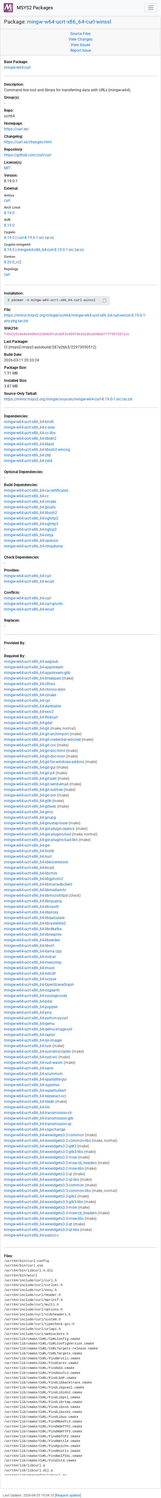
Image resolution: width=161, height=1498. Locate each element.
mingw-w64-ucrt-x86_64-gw (27, 845)
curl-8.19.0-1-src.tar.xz (35, 237)
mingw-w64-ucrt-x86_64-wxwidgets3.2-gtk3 (40, 1146)
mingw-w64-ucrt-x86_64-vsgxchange (34, 1129)
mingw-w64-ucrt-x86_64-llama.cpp (33, 951)
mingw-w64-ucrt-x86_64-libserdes (32, 940)
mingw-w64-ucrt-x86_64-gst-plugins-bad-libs (41, 840)
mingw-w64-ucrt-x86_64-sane (28, 1068)
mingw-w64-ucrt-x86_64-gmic (28, 812)
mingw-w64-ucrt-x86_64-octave (30, 979)
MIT (7, 168)
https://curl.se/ (16, 129)
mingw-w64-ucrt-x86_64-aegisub (31, 661)
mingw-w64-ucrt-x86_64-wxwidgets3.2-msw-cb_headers (50, 1163)
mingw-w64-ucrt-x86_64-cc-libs (30, 433)
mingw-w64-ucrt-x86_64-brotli (29, 422)
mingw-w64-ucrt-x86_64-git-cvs (30, 745)
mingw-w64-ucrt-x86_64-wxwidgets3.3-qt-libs (41, 1230)
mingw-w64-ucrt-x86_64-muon (29, 968)
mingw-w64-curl (17, 67)
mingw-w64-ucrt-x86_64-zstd (28, 461)
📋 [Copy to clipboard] (104, 300)
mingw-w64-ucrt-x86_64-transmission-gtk (38, 1118)
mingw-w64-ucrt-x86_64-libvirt (29, 945)
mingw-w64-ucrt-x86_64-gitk (27, 801)
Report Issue (80, 50)
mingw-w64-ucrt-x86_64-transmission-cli (38, 1113)
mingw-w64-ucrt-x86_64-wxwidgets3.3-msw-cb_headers (50, 1213)
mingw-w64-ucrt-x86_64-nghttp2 (31, 518)
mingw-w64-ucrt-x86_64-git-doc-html (34, 751)
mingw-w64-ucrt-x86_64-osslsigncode (35, 996)
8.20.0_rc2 (12, 262)
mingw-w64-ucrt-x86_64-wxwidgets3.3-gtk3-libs (43, 1202)
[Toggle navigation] (151, 8)
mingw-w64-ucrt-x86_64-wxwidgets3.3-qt (38, 1224)
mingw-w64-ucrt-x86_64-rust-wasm (33, 1062)
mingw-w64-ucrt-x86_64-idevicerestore (36, 862)
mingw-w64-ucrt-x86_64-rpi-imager (33, 1040)
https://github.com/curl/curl (27, 155)
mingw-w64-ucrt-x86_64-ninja (28, 535)
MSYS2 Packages (28, 7)
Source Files (80, 34)
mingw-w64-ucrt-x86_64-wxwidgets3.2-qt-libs (41, 1179)
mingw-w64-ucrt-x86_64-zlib (27, 455)
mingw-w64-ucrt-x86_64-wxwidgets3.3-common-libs (47, 1191)
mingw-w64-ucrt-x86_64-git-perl (30, 778)
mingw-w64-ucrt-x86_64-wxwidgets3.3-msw (40, 1207)
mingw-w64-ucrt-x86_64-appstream (33, 667)
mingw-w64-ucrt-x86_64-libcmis (30, 873)
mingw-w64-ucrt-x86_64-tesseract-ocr (35, 1096)
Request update (68, 1495)
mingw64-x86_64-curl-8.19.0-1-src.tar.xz (50, 250)
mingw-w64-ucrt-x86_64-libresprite (32, 934)
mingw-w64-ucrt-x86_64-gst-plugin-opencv (39, 829)
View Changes (80, 39)
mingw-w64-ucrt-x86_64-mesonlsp (32, 962)
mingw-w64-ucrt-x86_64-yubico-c (31, 1235)
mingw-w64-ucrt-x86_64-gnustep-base (36, 823)
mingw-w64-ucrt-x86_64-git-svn (30, 795)
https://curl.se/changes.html (28, 142)
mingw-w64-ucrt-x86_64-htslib (29, 851)
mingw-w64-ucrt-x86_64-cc (26, 496)
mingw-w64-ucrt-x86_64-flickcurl (31, 717)
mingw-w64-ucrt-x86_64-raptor (29, 1035)
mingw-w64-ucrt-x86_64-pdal (28, 1001)
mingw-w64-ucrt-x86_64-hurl (27, 856)
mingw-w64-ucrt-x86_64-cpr (27, 700)
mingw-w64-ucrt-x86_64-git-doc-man (34, 756)
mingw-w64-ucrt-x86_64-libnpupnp (33, 901)
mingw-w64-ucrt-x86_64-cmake (30, 501)
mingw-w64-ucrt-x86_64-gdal (28, 723)
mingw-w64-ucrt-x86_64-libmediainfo (35, 890)
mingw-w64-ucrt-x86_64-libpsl (29, 444)
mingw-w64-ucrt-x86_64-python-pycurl (36, 1018)
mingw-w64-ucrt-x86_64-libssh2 (30, 513)
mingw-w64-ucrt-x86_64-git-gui (30, 767)
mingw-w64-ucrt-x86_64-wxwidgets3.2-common (44, 1135)
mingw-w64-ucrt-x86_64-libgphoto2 (33, 879)
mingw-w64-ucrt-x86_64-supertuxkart (35, 1090)
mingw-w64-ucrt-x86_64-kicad (29, 868)
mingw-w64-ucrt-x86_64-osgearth (32, 990)
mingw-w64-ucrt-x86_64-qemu (29, 1023)
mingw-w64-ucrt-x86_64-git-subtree (33, 790)
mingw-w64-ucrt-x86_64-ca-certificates (36, 490)
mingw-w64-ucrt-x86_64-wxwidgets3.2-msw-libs (44, 1168)
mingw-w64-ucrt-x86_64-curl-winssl (69, 22)
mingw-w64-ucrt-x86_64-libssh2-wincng (37, 449)
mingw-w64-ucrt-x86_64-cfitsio (29, 684)
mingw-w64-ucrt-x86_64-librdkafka (33, 929)
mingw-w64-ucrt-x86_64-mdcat (30, 957)
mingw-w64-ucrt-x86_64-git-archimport (36, 734)
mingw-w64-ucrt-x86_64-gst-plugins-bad (37, 834)
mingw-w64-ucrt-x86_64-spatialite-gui (35, 1079)
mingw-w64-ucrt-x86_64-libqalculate (34, 918)
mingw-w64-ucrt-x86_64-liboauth (31, 906)
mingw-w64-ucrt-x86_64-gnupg (30, 817)
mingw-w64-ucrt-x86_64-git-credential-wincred (42, 739)
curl (7, 200)
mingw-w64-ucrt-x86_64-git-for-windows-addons (44, 762)
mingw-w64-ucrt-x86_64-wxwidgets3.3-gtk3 (40, 1196)
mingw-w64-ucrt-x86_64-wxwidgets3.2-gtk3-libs (43, 1152)
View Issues (80, 45)
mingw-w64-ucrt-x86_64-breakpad (32, 678)
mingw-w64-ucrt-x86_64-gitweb (30, 806)
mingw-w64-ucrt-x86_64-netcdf (30, 973)
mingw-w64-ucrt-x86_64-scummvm (33, 1074)
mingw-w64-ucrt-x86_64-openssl (31, 540)
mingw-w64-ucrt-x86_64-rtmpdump (33, 546)
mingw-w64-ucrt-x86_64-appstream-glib (37, 673)
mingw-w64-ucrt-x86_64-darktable (32, 706)
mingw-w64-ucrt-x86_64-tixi (27, 1107)
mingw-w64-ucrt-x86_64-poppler (31, 1007)
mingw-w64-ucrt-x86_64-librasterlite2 (35, 923)
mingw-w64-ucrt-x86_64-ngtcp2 (30, 529)
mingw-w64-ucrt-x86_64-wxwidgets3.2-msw (40, 1157)
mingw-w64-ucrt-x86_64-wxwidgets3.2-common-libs (47, 1140)
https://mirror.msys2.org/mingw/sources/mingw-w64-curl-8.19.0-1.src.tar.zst (68, 399)
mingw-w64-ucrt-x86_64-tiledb (29, 1101)
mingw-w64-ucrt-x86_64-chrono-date (34, 689)
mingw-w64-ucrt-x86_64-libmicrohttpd (36, 895)
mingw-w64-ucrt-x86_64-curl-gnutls (33, 604)
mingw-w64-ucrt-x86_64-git (26, 728)
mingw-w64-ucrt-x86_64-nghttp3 (31, 524)
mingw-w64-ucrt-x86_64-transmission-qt (37, 1124)
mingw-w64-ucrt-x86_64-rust (27, 1046)
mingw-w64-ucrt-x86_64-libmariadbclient (38, 884)
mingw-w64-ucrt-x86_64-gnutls (30, 507)
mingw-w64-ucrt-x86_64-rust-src (30, 1057)
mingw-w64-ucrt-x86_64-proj (27, 1012)
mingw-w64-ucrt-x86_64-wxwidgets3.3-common (44, 1185)
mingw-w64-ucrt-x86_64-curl (27, 576)
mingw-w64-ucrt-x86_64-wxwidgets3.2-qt (38, 1174)
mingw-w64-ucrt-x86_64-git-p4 (29, 773)
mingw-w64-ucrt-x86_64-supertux (32, 1085)
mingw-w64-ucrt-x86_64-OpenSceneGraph (39, 984)
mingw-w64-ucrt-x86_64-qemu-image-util (38, 1029)
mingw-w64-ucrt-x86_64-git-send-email (36, 784)
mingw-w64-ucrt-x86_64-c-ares (29, 427)
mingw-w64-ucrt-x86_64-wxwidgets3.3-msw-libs (44, 1218)
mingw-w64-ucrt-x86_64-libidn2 (30, 438)
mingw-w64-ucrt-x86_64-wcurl (29, 581)
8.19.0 (9, 213)
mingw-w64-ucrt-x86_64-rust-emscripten (37, 1051)
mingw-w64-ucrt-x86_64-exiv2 (29, 712)
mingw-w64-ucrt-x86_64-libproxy (31, 912)
